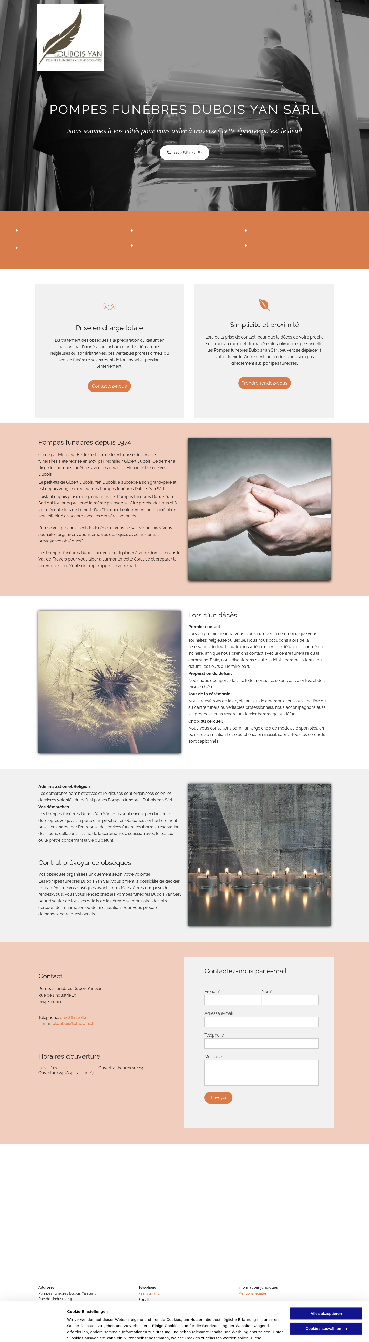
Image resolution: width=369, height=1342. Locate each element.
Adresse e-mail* (219, 1013)
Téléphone (214, 1035)
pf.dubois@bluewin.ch (73, 1023)
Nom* (267, 991)
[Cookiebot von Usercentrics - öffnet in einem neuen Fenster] (33, 1332)
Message (213, 1056)
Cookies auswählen (85, 1332)
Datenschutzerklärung (88, 1318)
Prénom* (212, 991)
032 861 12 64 (73, 1017)
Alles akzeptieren (326, 1281)
